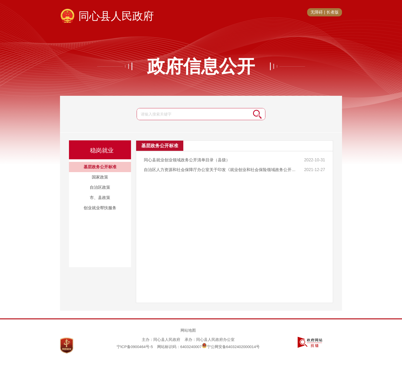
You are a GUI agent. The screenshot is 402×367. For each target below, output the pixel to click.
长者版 (332, 12)
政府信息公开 (201, 66)
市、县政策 (100, 197)
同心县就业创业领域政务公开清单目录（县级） (187, 160)
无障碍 (316, 12)
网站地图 (188, 330)
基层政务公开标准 (100, 167)
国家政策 (100, 177)
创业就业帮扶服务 (100, 208)
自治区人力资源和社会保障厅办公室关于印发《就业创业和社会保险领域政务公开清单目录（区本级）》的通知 (221, 169)
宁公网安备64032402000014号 (231, 346)
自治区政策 (100, 187)
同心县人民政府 (116, 16)
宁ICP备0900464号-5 (135, 346)
